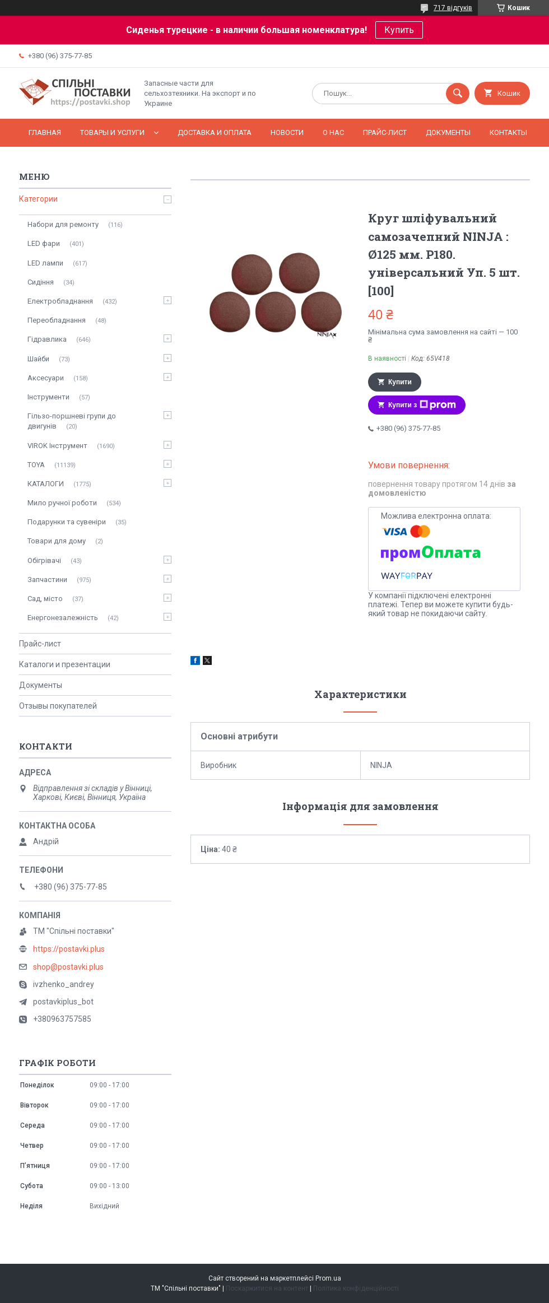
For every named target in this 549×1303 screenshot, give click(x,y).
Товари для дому (56, 541)
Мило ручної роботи (62, 503)
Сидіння (40, 282)
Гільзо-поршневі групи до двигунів (71, 421)
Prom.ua (328, 1278)
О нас (333, 132)
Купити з (422, 405)
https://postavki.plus (69, 948)
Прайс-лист (385, 132)
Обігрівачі (44, 560)
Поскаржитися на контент (267, 1288)
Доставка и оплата (215, 132)
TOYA (36, 464)
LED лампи (45, 263)
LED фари (43, 243)
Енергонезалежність (62, 617)
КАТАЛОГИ (45, 484)
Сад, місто (45, 598)
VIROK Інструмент (57, 445)
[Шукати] (457, 93)
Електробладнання (60, 301)
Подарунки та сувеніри (66, 522)
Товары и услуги (112, 132)
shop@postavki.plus (68, 966)
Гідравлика (47, 339)
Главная (45, 132)
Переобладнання (56, 320)
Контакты (508, 132)
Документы (448, 132)
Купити (400, 382)
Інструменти (48, 397)
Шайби (38, 359)
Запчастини (47, 579)
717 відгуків (453, 8)
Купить (399, 30)
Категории (38, 198)
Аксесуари (45, 378)
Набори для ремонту (63, 224)
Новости (287, 132)
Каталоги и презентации (64, 664)
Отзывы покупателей (58, 705)
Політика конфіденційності (356, 1288)
